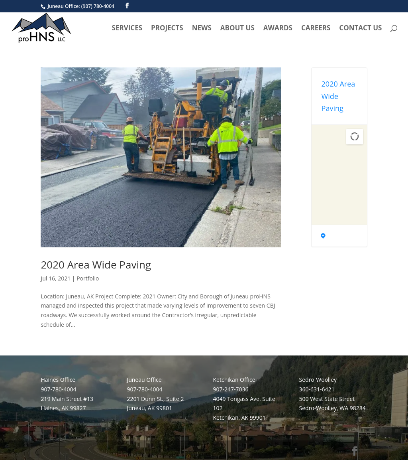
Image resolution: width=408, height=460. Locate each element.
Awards (277, 28)
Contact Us (360, 28)
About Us (237, 28)
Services (127, 28)
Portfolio (87, 278)
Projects (167, 28)
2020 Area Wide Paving (96, 264)
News (202, 28)
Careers (315, 28)
